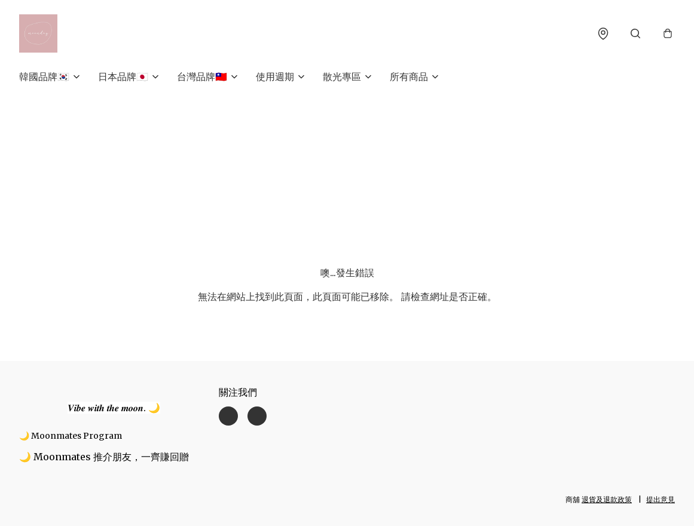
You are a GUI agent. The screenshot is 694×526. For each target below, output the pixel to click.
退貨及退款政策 (607, 499)
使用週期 (275, 76)
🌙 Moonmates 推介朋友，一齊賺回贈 (104, 457)
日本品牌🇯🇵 (123, 76)
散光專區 (342, 76)
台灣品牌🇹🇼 (202, 76)
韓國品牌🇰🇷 (44, 76)
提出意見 (660, 499)
